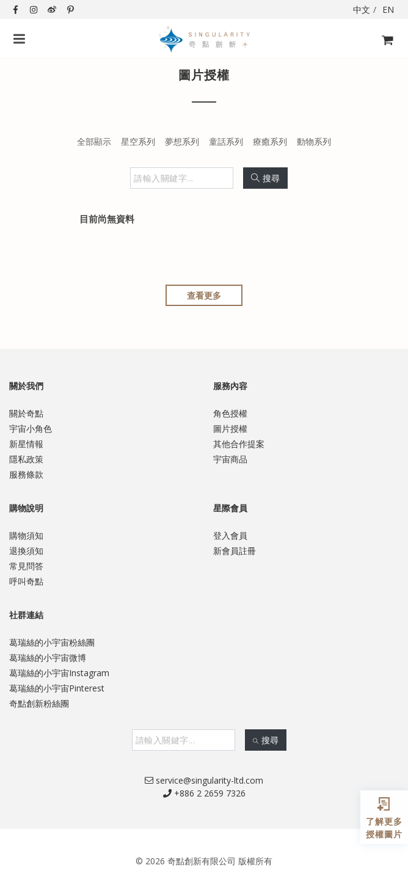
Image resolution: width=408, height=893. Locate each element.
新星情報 (26, 444)
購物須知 (26, 535)
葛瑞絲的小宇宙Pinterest (56, 688)
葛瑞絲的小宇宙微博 (47, 657)
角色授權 (230, 413)
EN (388, 9)
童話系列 (226, 141)
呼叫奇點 (26, 581)
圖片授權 (230, 428)
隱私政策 (26, 459)
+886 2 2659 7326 (204, 793)
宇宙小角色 (30, 428)
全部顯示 (94, 141)
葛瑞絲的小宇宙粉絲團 (52, 642)
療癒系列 (270, 141)
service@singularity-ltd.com (204, 780)
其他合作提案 (238, 444)
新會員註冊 (234, 550)
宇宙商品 (230, 459)
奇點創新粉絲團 (39, 703)
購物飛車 (384, 47)
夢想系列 (182, 141)
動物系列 (314, 141)
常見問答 (26, 566)
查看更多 (204, 295)
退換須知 (26, 550)
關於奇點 (26, 413)
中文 (361, 9)
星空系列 (138, 141)
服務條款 (26, 474)
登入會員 (230, 535)
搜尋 (265, 178)
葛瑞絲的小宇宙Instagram (59, 673)
